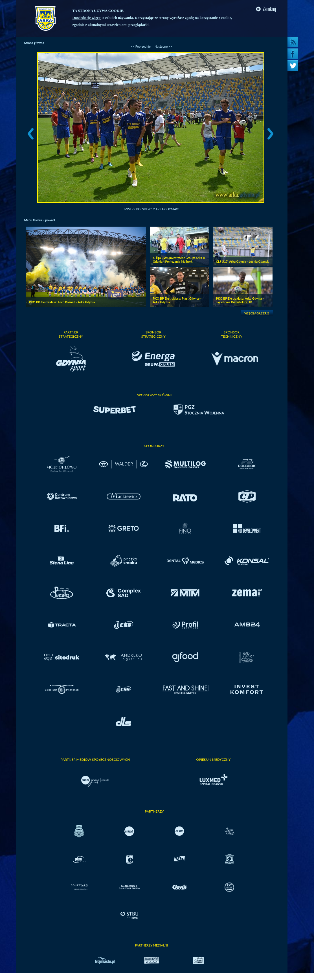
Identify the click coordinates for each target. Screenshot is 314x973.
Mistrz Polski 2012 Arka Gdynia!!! (151, 209)
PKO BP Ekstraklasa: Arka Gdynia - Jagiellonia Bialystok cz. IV (240, 300)
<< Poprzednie (141, 46)
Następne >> (163, 46)
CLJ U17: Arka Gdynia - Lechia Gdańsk (242, 261)
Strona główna (34, 43)
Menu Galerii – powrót (39, 220)
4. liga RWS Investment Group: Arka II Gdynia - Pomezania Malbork (179, 259)
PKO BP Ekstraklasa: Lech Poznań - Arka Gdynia (62, 302)
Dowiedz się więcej (87, 18)
